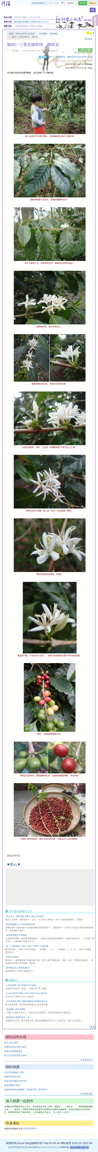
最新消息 (8, 26)
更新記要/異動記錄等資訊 (15, 1081)
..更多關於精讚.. (86, 1094)
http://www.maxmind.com (48, 1147)
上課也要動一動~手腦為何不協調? (21, 985)
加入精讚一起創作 (61, 1112)
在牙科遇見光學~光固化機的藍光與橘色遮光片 (26, 1001)
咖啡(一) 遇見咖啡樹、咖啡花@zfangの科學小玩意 (69, 57)
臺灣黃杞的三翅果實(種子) (18, 968)
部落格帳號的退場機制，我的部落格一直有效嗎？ (26, 1089)
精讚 (34, 3)
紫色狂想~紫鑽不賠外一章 (17, 1017)
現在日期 (8, 17)
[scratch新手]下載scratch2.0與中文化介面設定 (26, 993)
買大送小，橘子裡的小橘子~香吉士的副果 (24, 916)
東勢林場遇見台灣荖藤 (16, 935)
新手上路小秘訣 (11, 1042)
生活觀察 (43, 33)
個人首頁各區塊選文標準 (15, 1055)
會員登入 (42, 3)
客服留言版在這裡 (12, 1076)
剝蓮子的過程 (12, 957)
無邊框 (88, 39)
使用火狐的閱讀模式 (13, 1051)
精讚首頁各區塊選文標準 (15, 1047)
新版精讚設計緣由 (12, 1085)
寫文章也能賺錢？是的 (14, 1072)
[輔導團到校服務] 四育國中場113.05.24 (31, 22)
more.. (92, 3)
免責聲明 (13, 1147)
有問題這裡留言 (30, 1128)
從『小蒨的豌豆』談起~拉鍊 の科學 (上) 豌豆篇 (27, 946)
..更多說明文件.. (86, 1060)
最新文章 (8, 22)
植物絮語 (54, 33)
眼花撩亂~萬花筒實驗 (15, 1009)
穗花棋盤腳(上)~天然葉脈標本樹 (20, 924)
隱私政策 (23, 1147)
